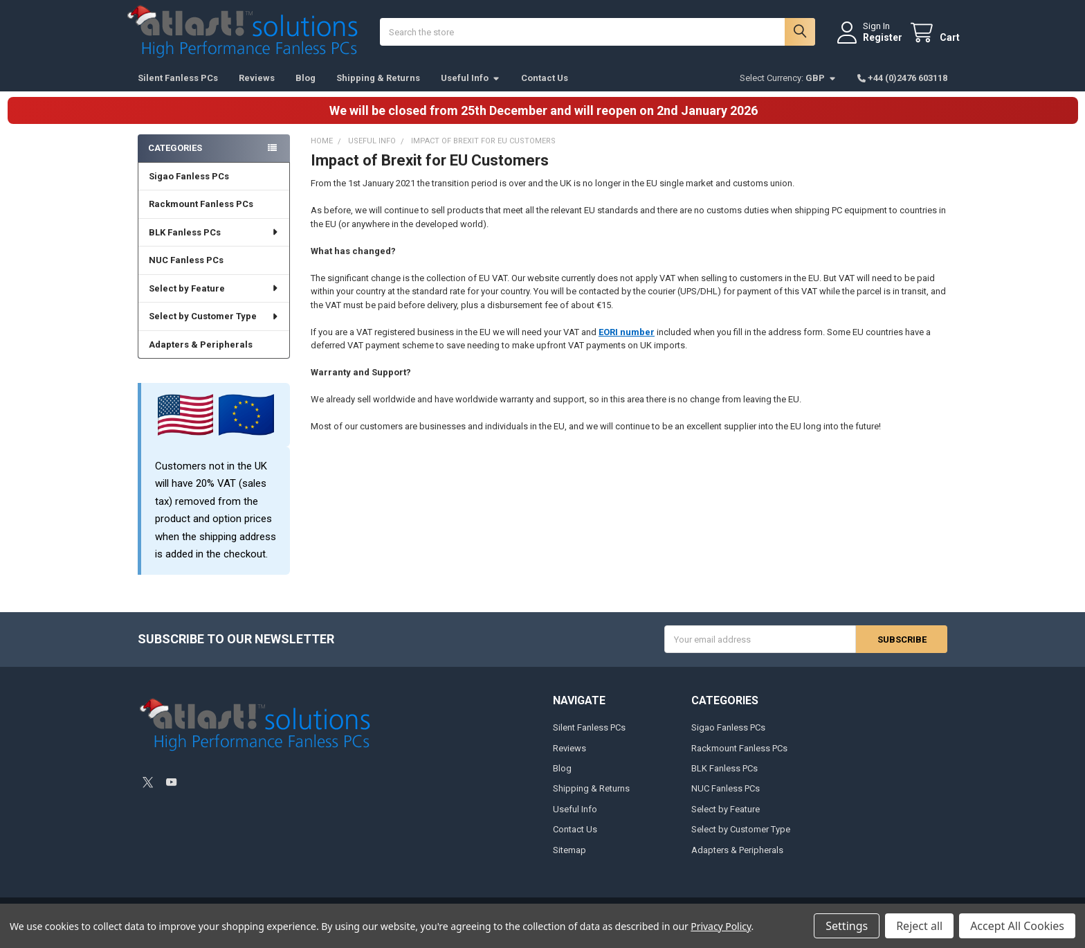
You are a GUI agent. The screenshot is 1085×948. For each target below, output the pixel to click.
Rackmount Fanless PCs (201, 216)
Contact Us (544, 90)
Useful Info (470, 90)
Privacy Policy (721, 926)
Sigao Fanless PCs (189, 189)
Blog (305, 90)
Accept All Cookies (1017, 925)
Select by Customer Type (214, 328)
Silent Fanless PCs (178, 90)
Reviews (257, 90)
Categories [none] (175, 160)
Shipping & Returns (378, 90)
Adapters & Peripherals (201, 357)
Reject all (919, 925)
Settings (847, 925)
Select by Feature (214, 301)
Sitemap (569, 862)
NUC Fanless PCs (186, 272)
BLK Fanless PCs (214, 245)
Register (870, 43)
